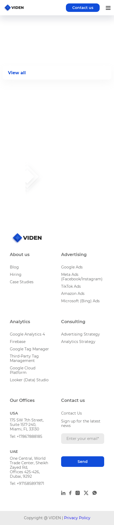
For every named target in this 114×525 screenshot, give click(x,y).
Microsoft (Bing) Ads (80, 301)
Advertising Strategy (80, 334)
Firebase (18, 341)
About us (19, 254)
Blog (14, 267)
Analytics (20, 321)
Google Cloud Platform (22, 370)
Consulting (73, 321)
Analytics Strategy (78, 341)
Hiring (16, 274)
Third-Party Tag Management (24, 358)
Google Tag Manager (29, 349)
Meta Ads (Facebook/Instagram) (82, 276)
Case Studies (21, 282)
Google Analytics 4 (27, 334)
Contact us (82, 7)
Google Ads (72, 267)
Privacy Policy (77, 517)
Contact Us (71, 413)
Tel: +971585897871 (27, 483)
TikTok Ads (71, 286)
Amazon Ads (73, 293)
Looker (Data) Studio (29, 380)
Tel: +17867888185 (26, 436)
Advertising (74, 254)
